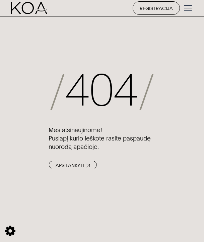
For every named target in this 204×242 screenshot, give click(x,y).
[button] (186, 8)
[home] (29, 8)
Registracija (156, 8)
